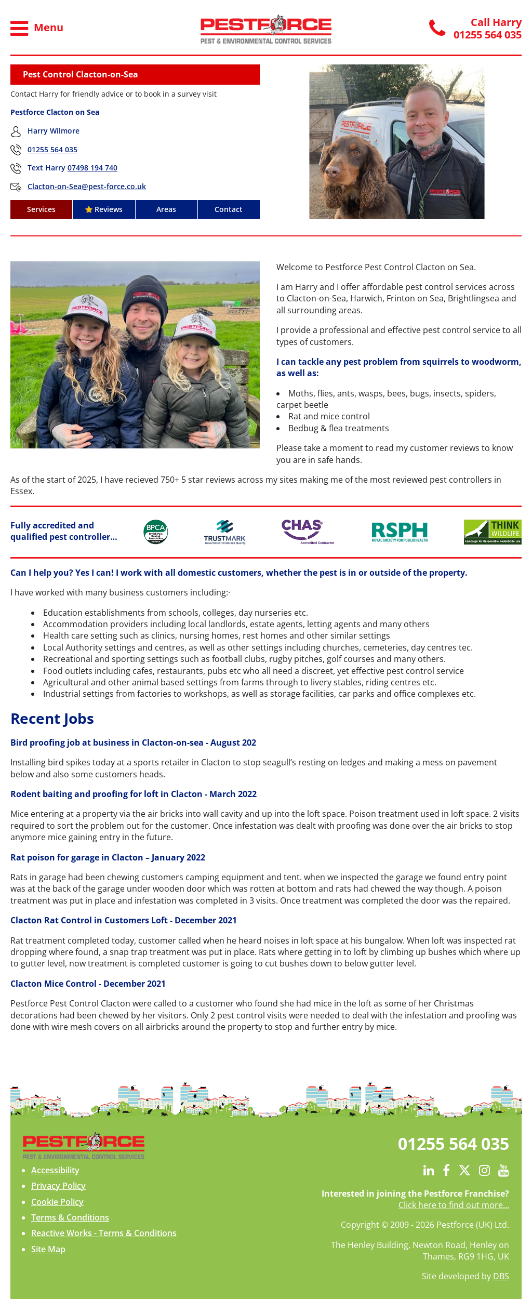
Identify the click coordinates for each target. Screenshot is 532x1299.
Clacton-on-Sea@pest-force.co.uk (87, 186)
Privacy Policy (58, 1185)
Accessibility (55, 1170)
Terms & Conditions (70, 1217)
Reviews (104, 209)
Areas (166, 209)
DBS (501, 1276)
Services (41, 209)
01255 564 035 (52, 149)
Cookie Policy (57, 1202)
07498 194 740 (92, 168)
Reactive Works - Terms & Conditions (104, 1233)
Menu (36, 28)
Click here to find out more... (453, 1205)
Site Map (48, 1249)
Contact (229, 209)
